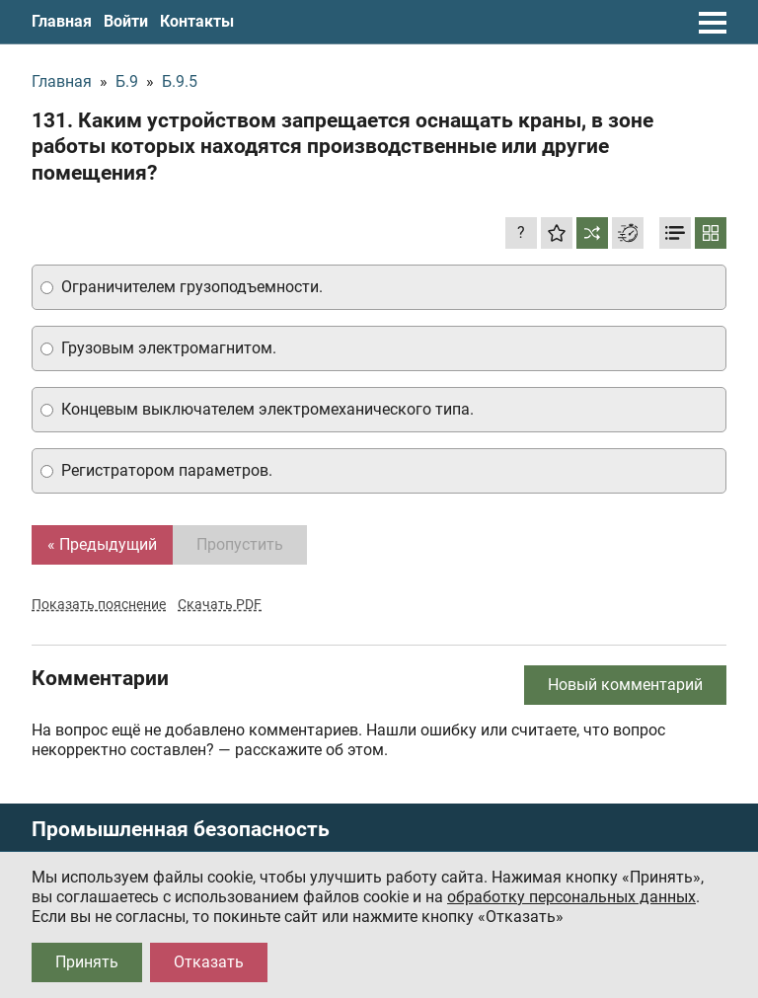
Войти (126, 21)
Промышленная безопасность (181, 829)
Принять (86, 962)
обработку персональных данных (571, 896)
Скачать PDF (220, 604)
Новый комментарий (625, 684)
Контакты (197, 21)
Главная (62, 21)
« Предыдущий (102, 544)
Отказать (209, 962)
